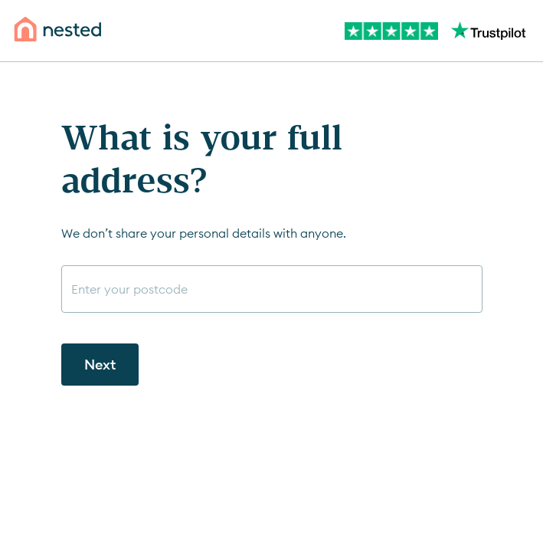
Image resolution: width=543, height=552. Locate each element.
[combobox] (271, 289)
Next (100, 364)
